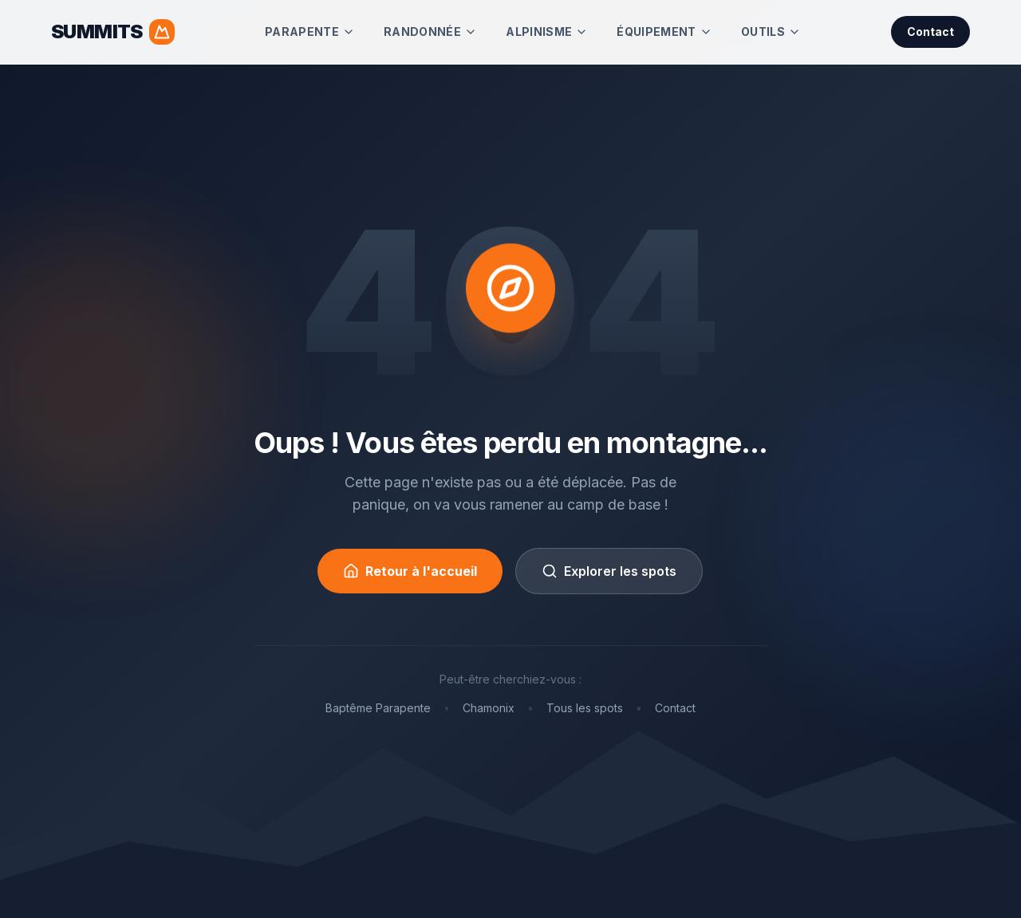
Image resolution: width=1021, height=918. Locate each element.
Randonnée (430, 31)
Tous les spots (584, 708)
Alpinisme (547, 31)
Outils (771, 31)
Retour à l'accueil (410, 571)
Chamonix (488, 708)
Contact (930, 31)
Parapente (310, 31)
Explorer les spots (609, 571)
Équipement (664, 31)
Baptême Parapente (378, 708)
